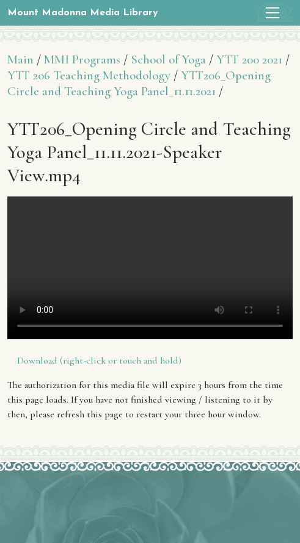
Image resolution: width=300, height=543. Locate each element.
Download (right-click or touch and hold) (99, 360)
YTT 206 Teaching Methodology (88, 75)
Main (20, 59)
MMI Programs (82, 59)
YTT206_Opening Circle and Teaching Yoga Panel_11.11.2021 (139, 83)
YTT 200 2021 (249, 59)
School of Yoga (168, 59)
